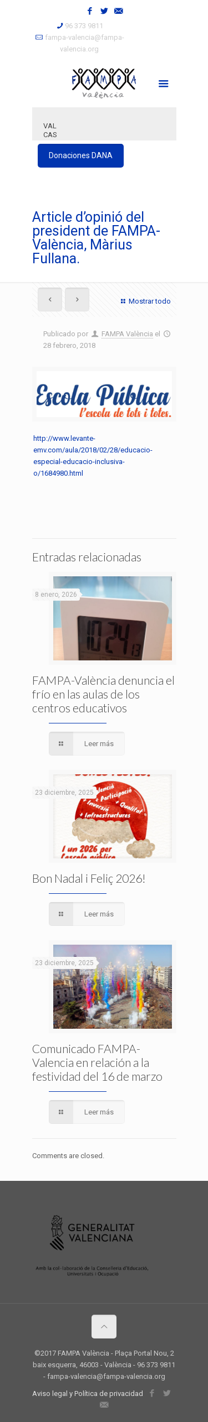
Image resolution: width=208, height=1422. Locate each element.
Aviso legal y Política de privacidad (87, 1393)
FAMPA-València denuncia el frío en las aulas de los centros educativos (103, 694)
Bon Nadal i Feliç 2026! (89, 878)
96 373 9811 (84, 26)
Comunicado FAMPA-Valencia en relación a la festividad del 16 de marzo (97, 1062)
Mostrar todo (144, 301)
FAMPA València (127, 334)
